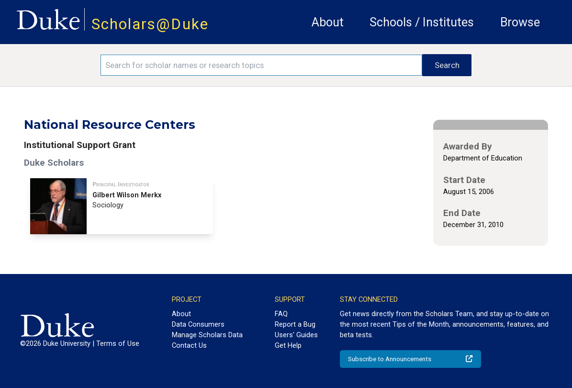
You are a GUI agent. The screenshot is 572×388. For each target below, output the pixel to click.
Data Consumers (198, 324)
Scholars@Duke (150, 24)
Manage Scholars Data (207, 335)
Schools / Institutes (422, 22)
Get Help (288, 345)
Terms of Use (117, 343)
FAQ (281, 313)
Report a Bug (295, 324)
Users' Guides (296, 335)
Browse (520, 22)
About (328, 22)
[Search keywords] (261, 65)
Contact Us (189, 345)
